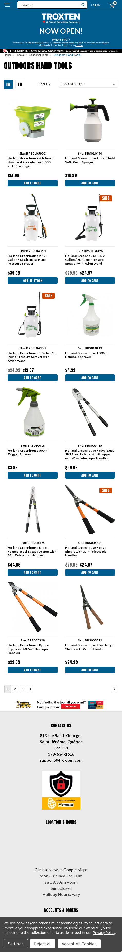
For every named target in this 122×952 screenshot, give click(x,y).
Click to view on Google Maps (61, 869)
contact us (79, 45)
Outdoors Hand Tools (67, 55)
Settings (16, 944)
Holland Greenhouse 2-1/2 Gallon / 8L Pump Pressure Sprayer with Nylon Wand (85, 259)
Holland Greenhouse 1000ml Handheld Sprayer (86, 355)
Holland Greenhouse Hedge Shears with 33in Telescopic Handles (85, 551)
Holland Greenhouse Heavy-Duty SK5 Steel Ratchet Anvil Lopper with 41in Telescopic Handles (89, 454)
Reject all (42, 944)
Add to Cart (32, 183)
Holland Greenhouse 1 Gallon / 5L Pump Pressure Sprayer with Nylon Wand (32, 357)
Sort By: (44, 84)
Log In (95, 5)
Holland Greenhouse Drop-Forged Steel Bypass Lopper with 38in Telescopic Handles (32, 551)
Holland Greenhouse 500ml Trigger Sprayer (28, 452)
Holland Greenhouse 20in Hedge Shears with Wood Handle (89, 647)
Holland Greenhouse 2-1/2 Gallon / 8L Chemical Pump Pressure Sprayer (27, 259)
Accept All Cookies (79, 944)
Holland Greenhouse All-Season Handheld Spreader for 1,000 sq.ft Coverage (31, 162)
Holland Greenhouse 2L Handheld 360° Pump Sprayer (90, 160)
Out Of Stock (32, 280)
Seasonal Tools (38, 55)
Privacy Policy (104, 932)
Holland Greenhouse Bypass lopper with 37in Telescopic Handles (28, 649)
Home (8, 55)
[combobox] (52, 5)
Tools (20, 55)
